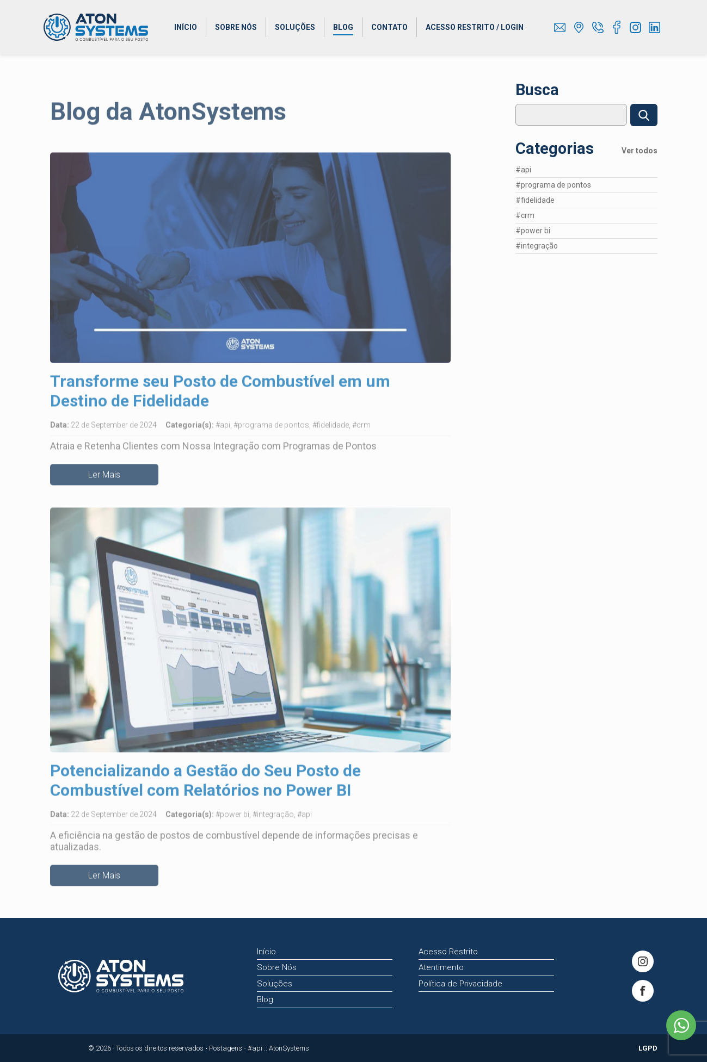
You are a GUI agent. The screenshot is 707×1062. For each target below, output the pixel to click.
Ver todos (639, 174)
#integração (536, 269)
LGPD (647, 1048)
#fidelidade (535, 223)
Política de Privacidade (460, 984)
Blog (343, 27)
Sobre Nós (236, 27)
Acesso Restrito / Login (475, 27)
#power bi (532, 254)
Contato (389, 27)
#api (523, 193)
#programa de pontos (553, 208)
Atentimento (441, 967)
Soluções (295, 27)
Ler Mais (104, 481)
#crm (524, 238)
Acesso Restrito (448, 952)
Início (185, 27)
